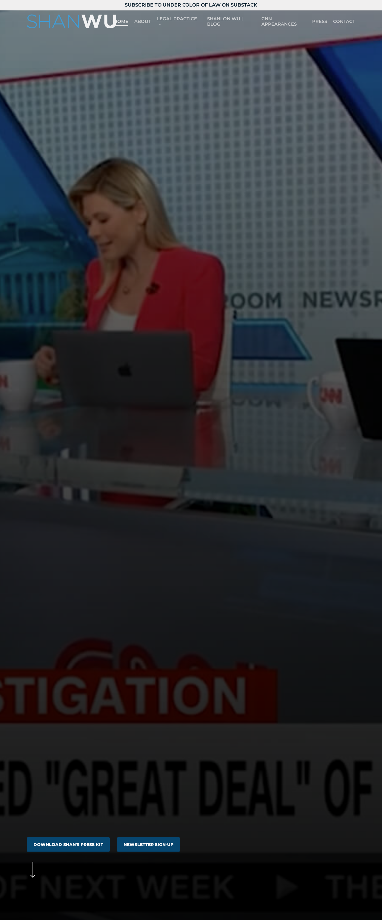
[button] (68, 844)
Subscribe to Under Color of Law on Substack (191, 5)
